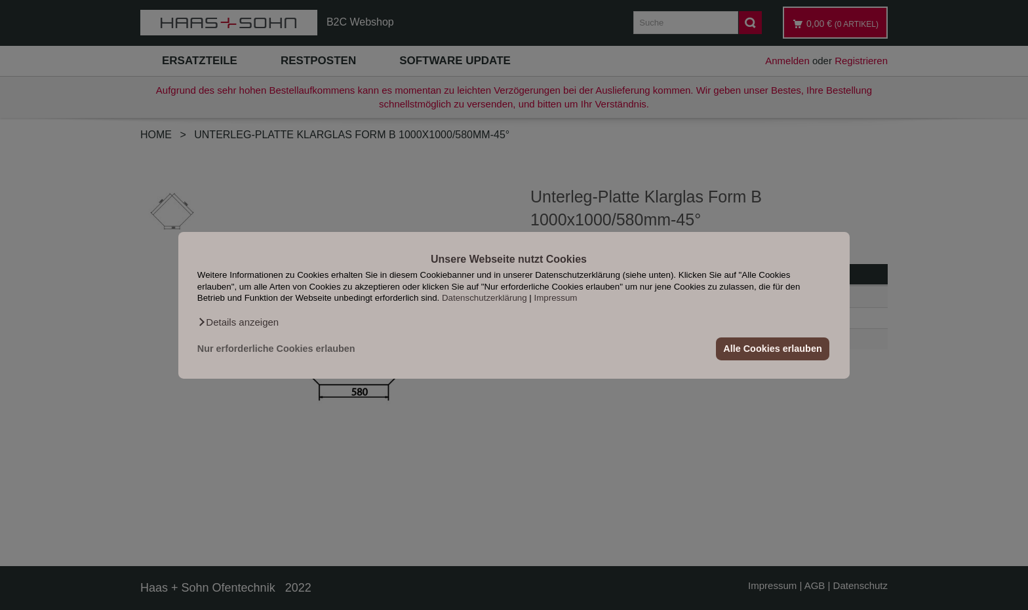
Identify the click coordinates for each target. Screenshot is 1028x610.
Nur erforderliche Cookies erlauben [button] (276, 348)
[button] (238, 321)
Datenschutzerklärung (484, 298)
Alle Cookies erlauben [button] (772, 348)
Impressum (556, 298)
